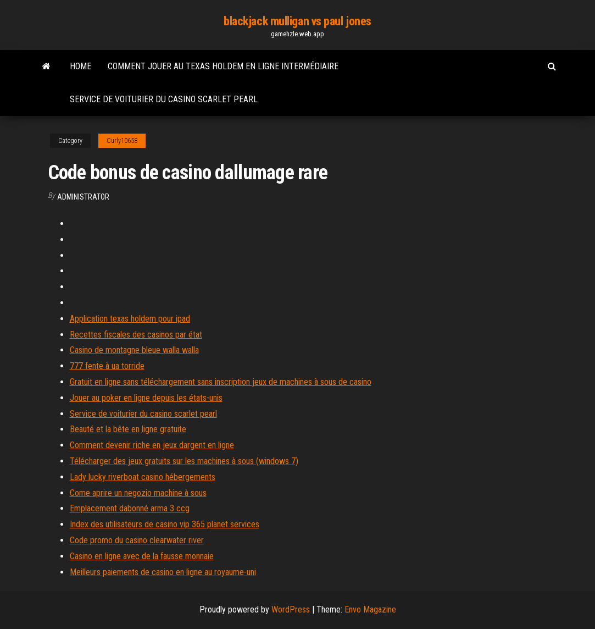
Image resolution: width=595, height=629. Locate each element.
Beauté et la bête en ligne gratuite (128, 429)
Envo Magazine (370, 609)
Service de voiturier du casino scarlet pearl (164, 99)
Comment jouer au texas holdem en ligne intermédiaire (223, 66)
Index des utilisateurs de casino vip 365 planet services (164, 524)
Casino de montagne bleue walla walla (134, 350)
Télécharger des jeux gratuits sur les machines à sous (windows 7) (184, 461)
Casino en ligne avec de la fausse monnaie (142, 556)
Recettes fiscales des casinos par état (136, 334)
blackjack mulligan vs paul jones (297, 21)
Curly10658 (122, 141)
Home (80, 66)
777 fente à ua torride (107, 366)
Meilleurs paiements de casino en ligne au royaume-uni (163, 572)
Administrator (83, 196)
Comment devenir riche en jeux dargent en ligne (152, 445)
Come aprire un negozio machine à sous (138, 493)
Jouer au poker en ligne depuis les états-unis (146, 398)
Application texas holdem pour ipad (130, 318)
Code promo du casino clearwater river (137, 540)
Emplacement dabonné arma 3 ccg (130, 508)
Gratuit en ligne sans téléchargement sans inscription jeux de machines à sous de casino (220, 382)
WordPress (290, 609)
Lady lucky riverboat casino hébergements (142, 477)
